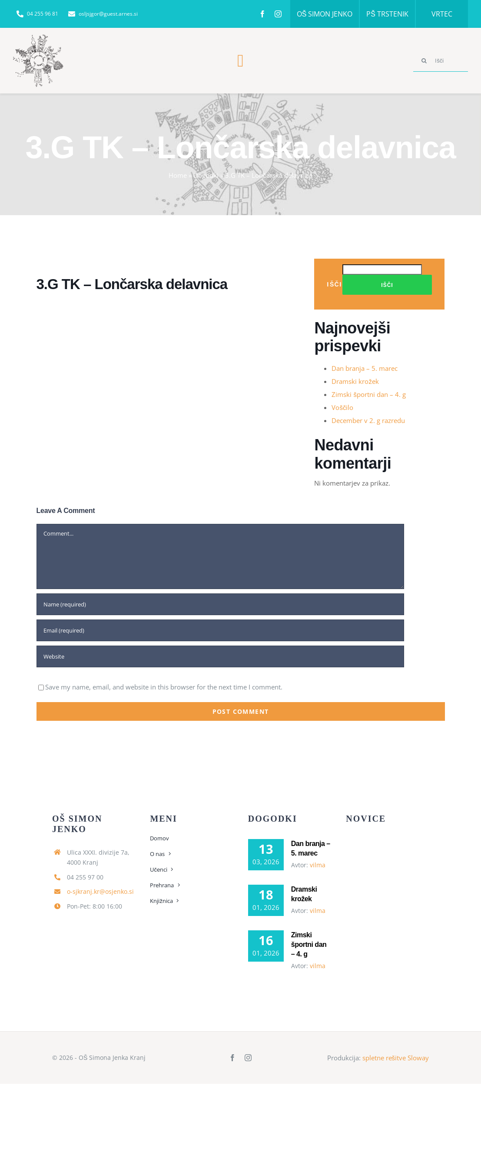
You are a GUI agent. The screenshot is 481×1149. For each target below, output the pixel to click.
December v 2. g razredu (368, 420)
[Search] (424, 61)
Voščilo (342, 407)
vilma (317, 865)
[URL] (220, 656)
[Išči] (440, 61)
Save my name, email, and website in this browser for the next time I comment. (163, 687)
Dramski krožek (355, 381)
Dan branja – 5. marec (365, 368)
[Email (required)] (220, 630)
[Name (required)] (220, 604)
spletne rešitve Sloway (395, 1057)
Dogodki (206, 175)
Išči (334, 284)
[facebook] (262, 13)
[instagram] (278, 13)
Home (178, 175)
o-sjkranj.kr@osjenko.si (100, 891)
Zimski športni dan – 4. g (369, 394)
